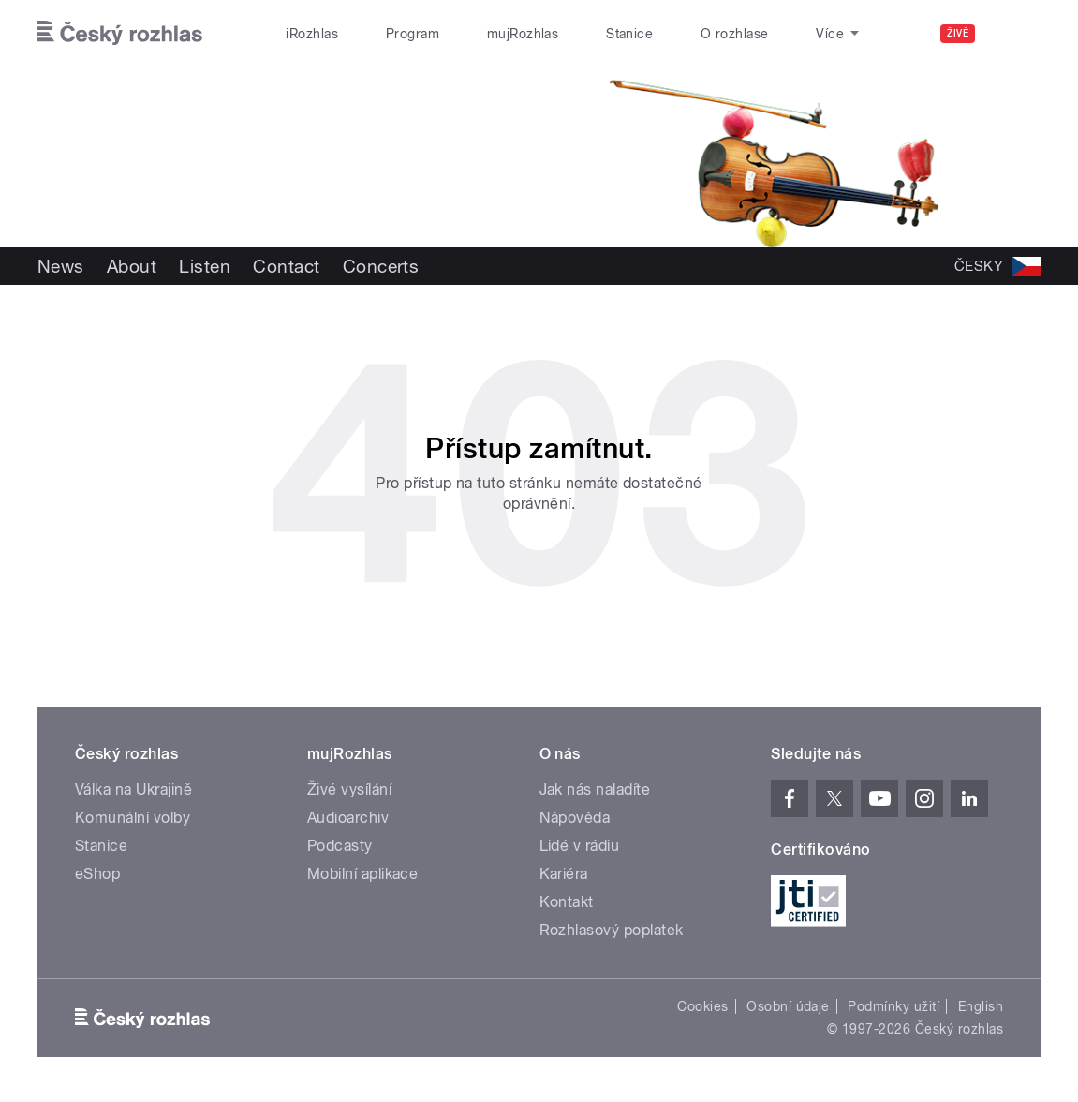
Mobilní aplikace (363, 874)
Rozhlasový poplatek (611, 930)
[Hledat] (1015, 33)
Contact (286, 266)
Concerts (381, 266)
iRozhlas (312, 33)
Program (412, 33)
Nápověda (575, 817)
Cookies (702, 1006)
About (131, 266)
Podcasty (340, 846)
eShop (97, 874)
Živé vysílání (349, 789)
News (60, 266)
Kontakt (566, 902)
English (980, 1006)
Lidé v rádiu (579, 846)
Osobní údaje (788, 1006)
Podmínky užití (893, 1006)
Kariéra (563, 874)
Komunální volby (132, 817)
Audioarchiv (348, 817)
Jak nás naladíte (595, 789)
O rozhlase (735, 33)
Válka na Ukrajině (133, 789)
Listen (204, 266)
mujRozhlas (523, 33)
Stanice (629, 33)
